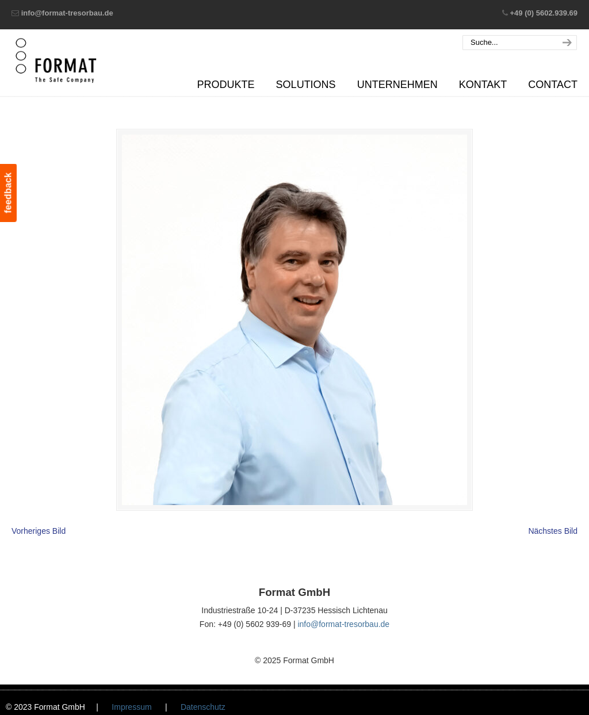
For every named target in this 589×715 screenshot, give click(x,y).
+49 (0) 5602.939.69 (543, 13)
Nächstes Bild (552, 531)
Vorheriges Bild (39, 531)
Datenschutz (203, 707)
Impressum (131, 707)
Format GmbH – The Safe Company (56, 60)
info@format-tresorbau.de (67, 13)
